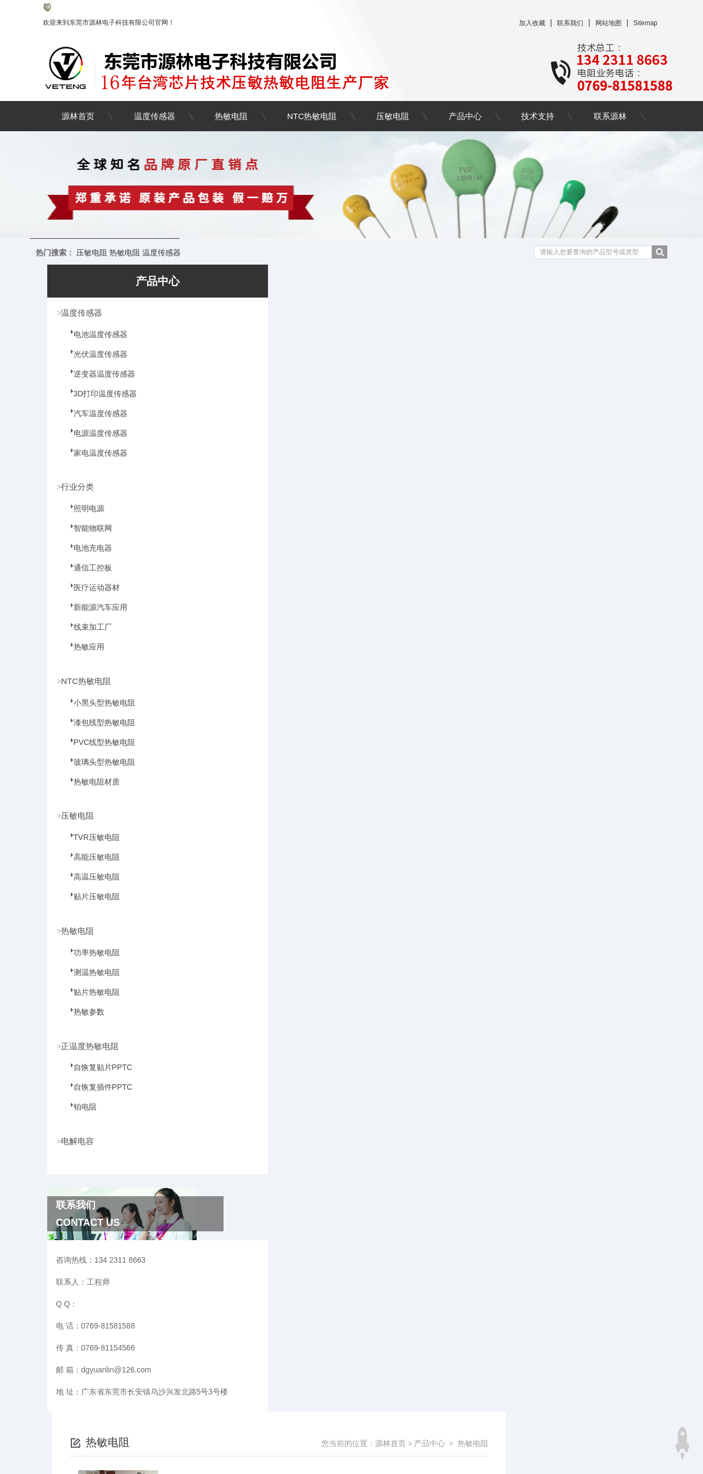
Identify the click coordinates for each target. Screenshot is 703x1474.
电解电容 (80, 1146)
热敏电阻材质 (91, 790)
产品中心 (465, 116)
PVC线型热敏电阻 (99, 751)
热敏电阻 (231, 116)
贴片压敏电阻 (91, 906)
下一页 (509, 1281)
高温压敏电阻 (91, 886)
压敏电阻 (392, 116)
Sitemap (645, 23)
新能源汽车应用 (94, 615)
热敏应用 (83, 655)
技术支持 (537, 116)
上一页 (356, 1281)
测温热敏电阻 (91, 982)
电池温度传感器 (94, 341)
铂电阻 (79, 1118)
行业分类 (80, 487)
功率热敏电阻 (91, 963)
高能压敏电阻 (91, 866)
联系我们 (570, 23)
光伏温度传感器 (94, 361)
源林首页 (78, 116)
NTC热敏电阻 (312, 116)
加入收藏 (532, 23)
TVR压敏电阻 (91, 847)
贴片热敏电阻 (91, 1002)
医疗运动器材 (91, 595)
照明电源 (83, 516)
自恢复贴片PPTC (97, 1078)
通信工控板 (87, 575)
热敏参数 (83, 1022)
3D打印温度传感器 (99, 400)
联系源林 (610, 116)
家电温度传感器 (94, 460)
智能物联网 (87, 536)
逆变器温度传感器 (98, 381)
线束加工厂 (87, 635)
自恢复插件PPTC (97, 1098)
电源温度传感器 (94, 440)
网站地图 (608, 23)
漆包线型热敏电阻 (98, 731)
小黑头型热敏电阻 (98, 711)
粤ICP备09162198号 (433, 1456)
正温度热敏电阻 (93, 1050)
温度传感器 (154, 116)
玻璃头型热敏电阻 (98, 770)
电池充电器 (87, 556)
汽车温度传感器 (94, 420)
